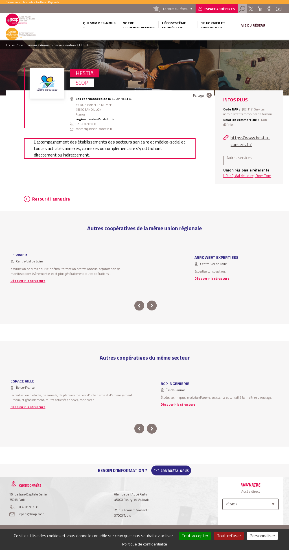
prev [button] (139, 306)
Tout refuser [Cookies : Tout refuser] (229, 535)
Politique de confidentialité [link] (144, 544)
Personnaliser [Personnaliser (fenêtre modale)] (262, 535)
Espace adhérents (219, 8)
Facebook (269, 8)
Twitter (251, 8)
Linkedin (260, 8)
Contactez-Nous (175, 470)
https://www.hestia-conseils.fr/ (250, 141)
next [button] (151, 306)
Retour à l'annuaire (51, 199)
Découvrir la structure (27, 280)
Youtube (278, 8)
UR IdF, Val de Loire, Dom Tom (247, 176)
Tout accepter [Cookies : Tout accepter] (194, 535)
